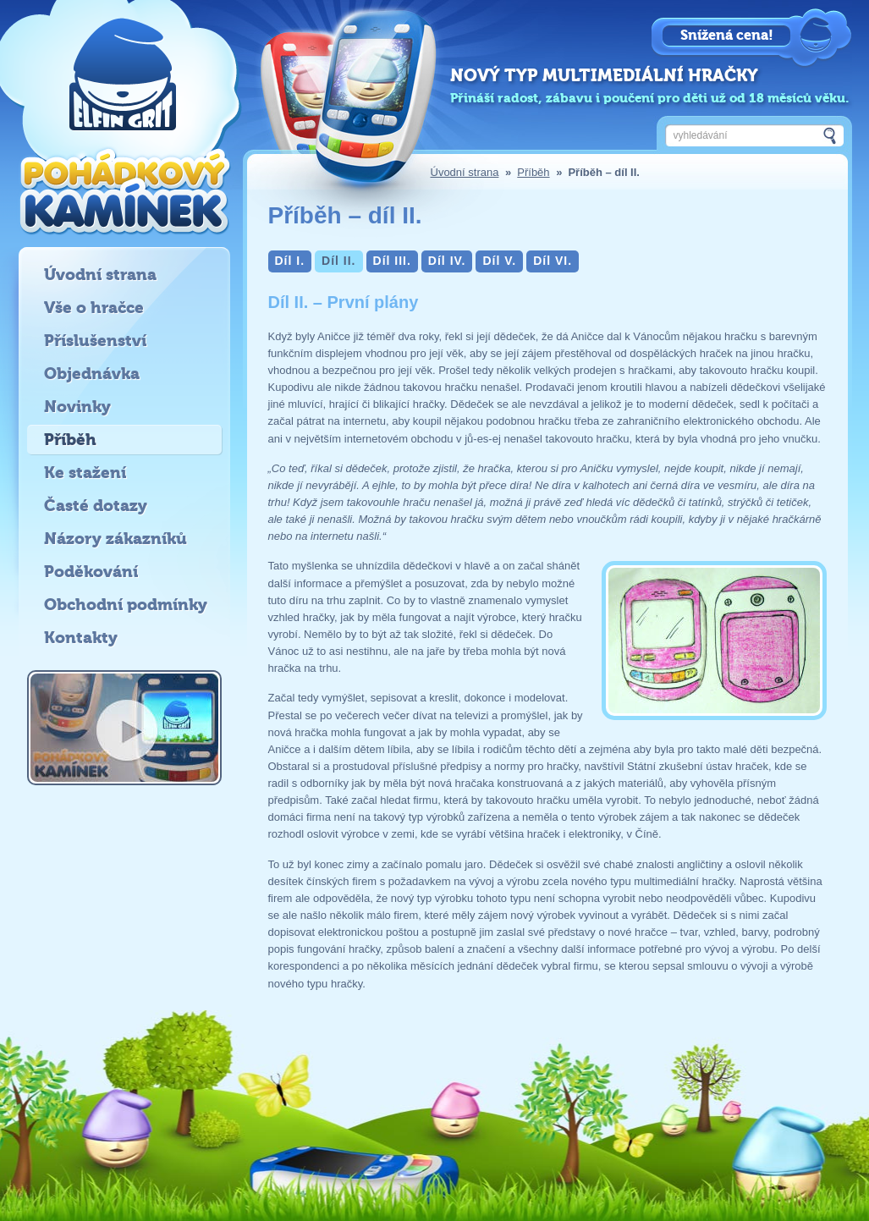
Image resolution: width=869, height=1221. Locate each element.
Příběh (533, 172)
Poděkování (91, 571)
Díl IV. (447, 260)
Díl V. (499, 260)
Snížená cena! (726, 35)
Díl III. (392, 260)
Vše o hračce (94, 307)
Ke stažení (85, 472)
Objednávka (92, 373)
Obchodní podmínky (125, 604)
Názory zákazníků (115, 538)
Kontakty (81, 637)
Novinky (77, 406)
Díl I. (290, 260)
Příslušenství (95, 340)
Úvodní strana (465, 172)
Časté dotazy (95, 505)
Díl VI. (552, 260)
